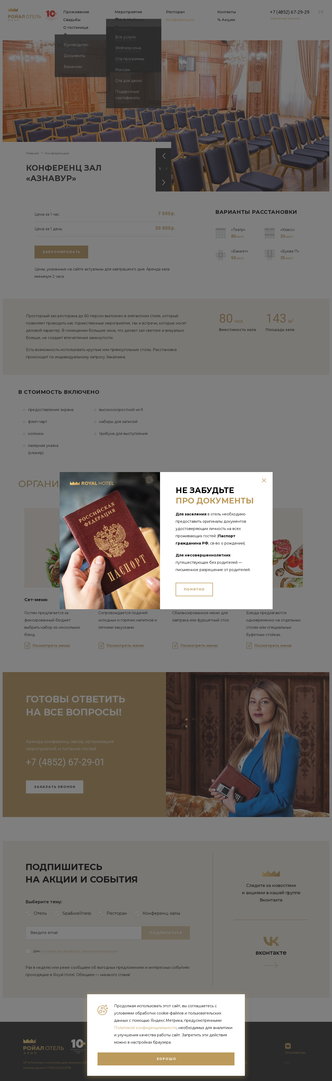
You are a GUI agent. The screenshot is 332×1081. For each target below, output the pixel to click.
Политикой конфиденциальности (145, 1027)
